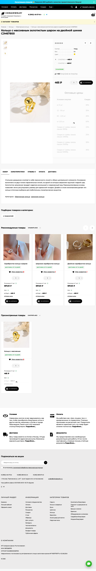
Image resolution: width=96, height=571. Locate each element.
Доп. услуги (29, 520)
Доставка (22, 7)
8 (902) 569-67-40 (38, 475)
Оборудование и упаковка (79, 514)
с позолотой (8, 216)
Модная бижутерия (77, 519)
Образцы (28, 517)
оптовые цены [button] (8, 296)
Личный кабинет (6, 504)
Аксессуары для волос (57, 517)
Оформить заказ (6, 507)
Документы (29, 528)
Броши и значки (76, 509)
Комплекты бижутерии (78, 502)
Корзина (4, 502)
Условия (4, 7)
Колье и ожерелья (56, 504)
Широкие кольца (37, 197)
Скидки (43, 7)
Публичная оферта (32, 533)
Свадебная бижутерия (78, 516)
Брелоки (73, 511)
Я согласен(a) (22, 467)
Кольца (11, 27)
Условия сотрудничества (34, 502)
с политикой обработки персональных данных (27, 467)
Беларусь (29, 523)
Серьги (52, 502)
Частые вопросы (31, 525)
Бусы (51, 507)
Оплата (13, 7)
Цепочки (53, 510)
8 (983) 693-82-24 (22, 475)
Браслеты (53, 515)
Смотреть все (34, 315)
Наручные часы (55, 520)
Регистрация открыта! (24, 2)
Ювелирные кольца (22, 27)
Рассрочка (33, 7)
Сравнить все (34, 227)
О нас (27, 515)
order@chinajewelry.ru (55, 479)
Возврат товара (31, 530)
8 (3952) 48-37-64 (34, 14)
